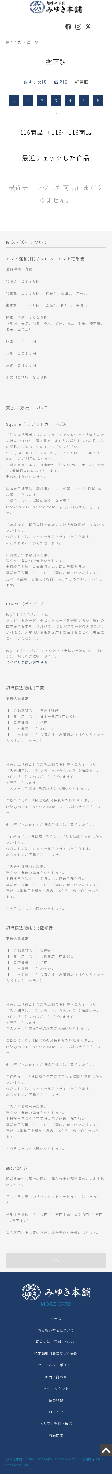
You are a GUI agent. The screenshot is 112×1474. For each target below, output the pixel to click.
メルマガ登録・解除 (56, 1423)
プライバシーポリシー (56, 1365)
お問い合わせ (56, 1376)
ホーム (55, 1318)
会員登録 (56, 1400)
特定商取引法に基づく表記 (56, 1353)
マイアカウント (56, 1388)
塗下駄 (33, 41)
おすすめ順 (35, 82)
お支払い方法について (56, 1330)
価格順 (61, 82)
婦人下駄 (13, 41)
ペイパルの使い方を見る (26, 662)
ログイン (56, 1411)
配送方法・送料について (56, 1341)
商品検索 (56, 1435)
